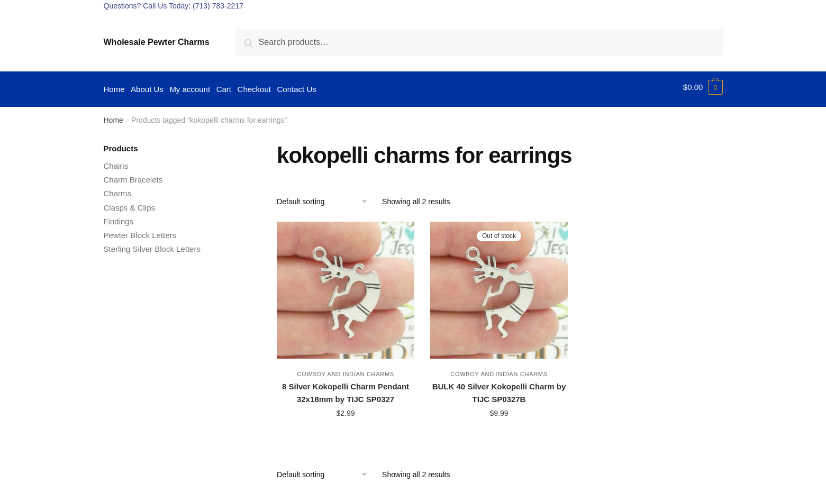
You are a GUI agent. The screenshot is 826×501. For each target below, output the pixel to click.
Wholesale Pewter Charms (157, 42)
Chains (116, 162)
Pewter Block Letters (140, 231)
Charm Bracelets (133, 175)
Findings (119, 217)
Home (113, 116)
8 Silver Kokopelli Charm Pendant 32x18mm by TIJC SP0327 (345, 389)
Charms (118, 189)
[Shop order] (326, 197)
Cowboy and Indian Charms (345, 370)
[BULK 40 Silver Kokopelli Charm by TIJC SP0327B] (499, 286)
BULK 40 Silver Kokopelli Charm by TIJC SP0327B (499, 389)
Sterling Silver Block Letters (152, 245)
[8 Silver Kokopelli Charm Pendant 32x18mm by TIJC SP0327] (345, 286)
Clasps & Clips (130, 203)
